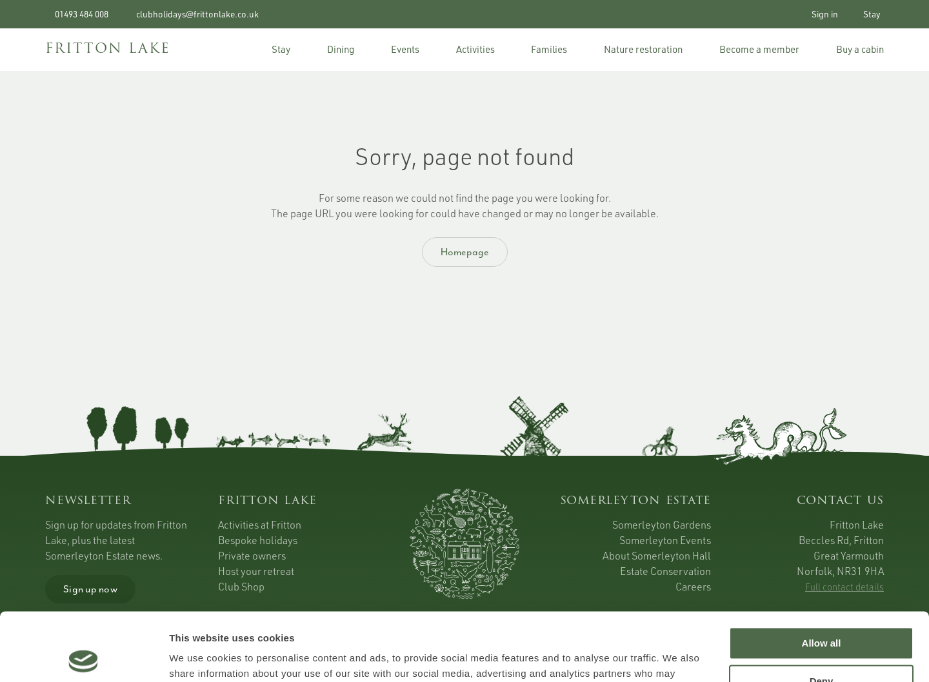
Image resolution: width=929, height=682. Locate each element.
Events (405, 49)
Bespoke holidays (257, 540)
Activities (475, 49)
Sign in (822, 13)
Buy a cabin (860, 49)
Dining (340, 49)
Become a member (759, 49)
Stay (870, 13)
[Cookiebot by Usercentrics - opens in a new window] (83, 657)
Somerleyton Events (665, 540)
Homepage (465, 252)
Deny (822, 612)
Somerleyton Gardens (661, 524)
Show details (199, 656)
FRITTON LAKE (107, 49)
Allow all (821, 575)
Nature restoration (643, 49)
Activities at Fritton (259, 524)
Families (549, 49)
